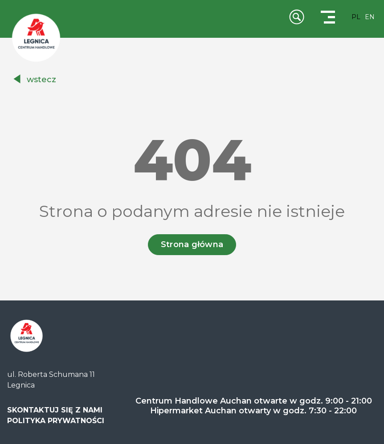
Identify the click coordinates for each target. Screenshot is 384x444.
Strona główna (192, 244)
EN (370, 17)
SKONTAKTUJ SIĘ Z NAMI (54, 410)
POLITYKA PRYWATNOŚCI (55, 420)
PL (355, 17)
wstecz (41, 79)
